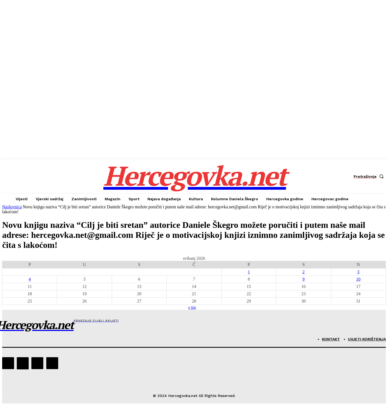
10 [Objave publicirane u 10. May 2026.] (358, 279)
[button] (370, 176)
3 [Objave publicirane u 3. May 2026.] (358, 272)
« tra (192, 307)
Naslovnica (12, 207)
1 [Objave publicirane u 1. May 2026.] (249, 272)
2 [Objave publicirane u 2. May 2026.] (303, 272)
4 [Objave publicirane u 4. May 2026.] (30, 279)
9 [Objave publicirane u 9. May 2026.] (303, 279)
